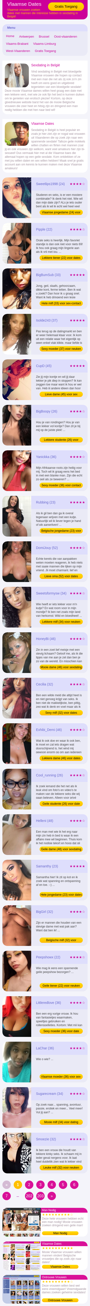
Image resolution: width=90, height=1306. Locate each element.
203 (40, 1196)
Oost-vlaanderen (65, 36)
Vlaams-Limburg (44, 43)
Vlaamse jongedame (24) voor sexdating (61, 213)
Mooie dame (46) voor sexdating (61, 667)
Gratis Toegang (66, 6)
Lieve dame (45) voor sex (61, 394)
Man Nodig (60, 1233)
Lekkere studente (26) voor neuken (61, 440)
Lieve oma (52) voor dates (61, 576)
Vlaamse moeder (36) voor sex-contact (61, 1077)
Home (10, 36)
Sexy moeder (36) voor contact (61, 485)
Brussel (44, 36)
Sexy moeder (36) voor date (61, 1031)
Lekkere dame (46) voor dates (61, 758)
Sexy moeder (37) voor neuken (61, 349)
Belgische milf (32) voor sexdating (61, 941)
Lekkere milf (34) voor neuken (61, 621)
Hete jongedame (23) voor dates (61, 894)
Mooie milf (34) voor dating (61, 1122)
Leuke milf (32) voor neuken (61, 1167)
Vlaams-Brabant (17, 43)
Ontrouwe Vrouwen (60, 1300)
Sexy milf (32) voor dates (61, 712)
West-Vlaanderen (18, 51)
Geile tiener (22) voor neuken (61, 985)
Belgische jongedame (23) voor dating (61, 531)
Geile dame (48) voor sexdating (61, 849)
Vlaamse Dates (60, 1266)
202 (29, 1196)
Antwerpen (26, 36)
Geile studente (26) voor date (61, 803)
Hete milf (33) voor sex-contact (61, 303)
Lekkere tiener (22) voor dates (61, 258)
